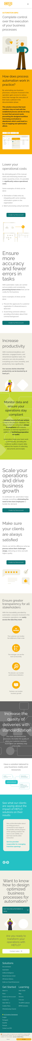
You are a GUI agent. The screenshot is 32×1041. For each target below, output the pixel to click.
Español (4, 1022)
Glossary (21, 996)
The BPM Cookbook (24, 1003)
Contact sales (16, 951)
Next (7, 862)
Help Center (22, 990)
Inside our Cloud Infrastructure (10, 982)
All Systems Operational (10, 1014)
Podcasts (21, 999)
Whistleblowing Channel (9, 1009)
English (4, 1017)
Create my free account (16, 215)
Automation (5, 969)
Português (5, 1020)
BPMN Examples (23, 1006)
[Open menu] (28, 4)
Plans (3, 993)
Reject (8, 1039)
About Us (5, 990)
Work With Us (6, 1003)
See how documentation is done (16, 910)
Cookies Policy (6, 1006)
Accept (24, 1039)
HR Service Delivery (7, 979)
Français (4, 1025)
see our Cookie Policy (18, 1037)
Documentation (6, 966)
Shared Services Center (9, 976)
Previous (4, 862)
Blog (20, 993)
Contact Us (5, 999)
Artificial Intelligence (8, 973)
